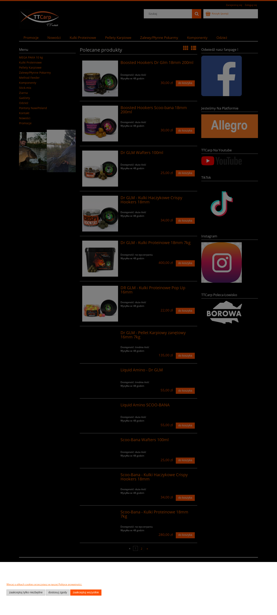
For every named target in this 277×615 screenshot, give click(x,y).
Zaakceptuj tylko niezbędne (26, 592)
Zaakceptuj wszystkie (86, 592)
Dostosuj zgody (57, 592)
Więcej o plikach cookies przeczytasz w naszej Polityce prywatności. (44, 584)
